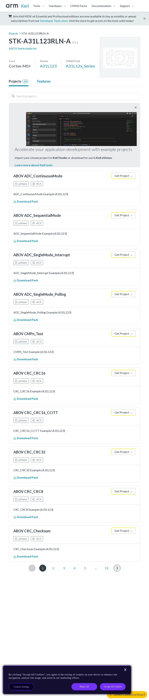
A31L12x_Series (80, 65)
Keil (25, 5)
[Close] (125, 670)
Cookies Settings (21, 687)
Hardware (55, 6)
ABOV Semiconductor (23, 48)
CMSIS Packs (78, 6)
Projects (18, 81)
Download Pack (25, 201)
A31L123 (48, 65)
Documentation (101, 6)
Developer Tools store (54, 20)
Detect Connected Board (127, 694)
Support (125, 6)
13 (106, 568)
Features (44, 81)
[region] (67, 680)
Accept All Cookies (113, 686)
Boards (13, 33)
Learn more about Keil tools (34, 165)
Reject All (84, 686)
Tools (36, 6)
